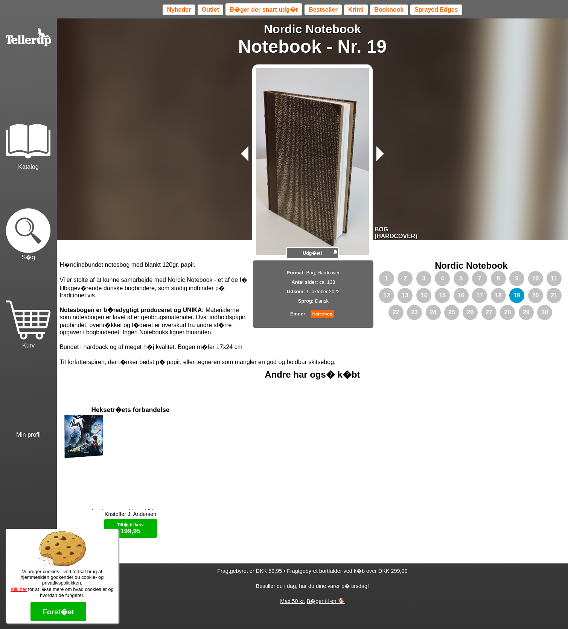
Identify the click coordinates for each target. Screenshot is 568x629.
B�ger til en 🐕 (326, 610)
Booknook (389, 9)
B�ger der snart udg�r (264, 9)
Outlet (210, 9)
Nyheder (179, 9)
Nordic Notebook (312, 29)
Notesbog (322, 314)
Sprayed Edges (436, 9)
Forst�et (58, 612)
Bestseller (323, 9)
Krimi (356, 9)
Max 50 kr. (292, 610)
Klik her (19, 589)
